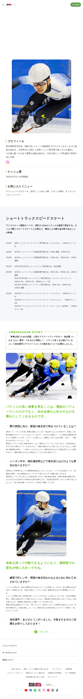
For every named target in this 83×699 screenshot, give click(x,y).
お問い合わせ (16, 669)
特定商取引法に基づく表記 (35, 677)
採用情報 (69, 669)
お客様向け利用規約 (55, 673)
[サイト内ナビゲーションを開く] (3, 4)
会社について (41, 660)
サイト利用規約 (70, 673)
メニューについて (41, 646)
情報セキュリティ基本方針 (35, 673)
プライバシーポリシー (15, 673)
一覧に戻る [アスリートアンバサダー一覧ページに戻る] (41, 631)
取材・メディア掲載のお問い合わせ (36, 669)
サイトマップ (52, 677)
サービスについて (41, 653)
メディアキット (57, 669)
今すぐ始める (76, 5)
